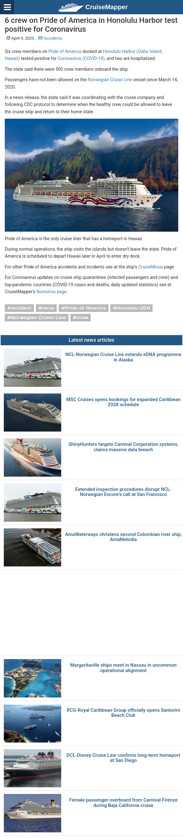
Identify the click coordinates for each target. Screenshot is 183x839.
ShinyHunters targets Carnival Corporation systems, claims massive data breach (124, 447)
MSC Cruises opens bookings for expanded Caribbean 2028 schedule (123, 402)
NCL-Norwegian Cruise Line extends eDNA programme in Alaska (123, 357)
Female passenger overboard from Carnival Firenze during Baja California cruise (123, 802)
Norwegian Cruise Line (110, 79)
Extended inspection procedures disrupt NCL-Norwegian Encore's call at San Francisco (123, 492)
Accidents (50, 38)
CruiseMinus (150, 266)
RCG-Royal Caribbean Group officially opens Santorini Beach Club (123, 713)
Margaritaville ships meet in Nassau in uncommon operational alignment (123, 668)
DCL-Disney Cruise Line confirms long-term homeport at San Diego (123, 758)
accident (21, 308)
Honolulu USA (133, 308)
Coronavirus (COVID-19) (81, 58)
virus (48, 308)
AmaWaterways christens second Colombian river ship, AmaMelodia (123, 537)
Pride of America (64, 51)
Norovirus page (51, 291)
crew (82, 317)
